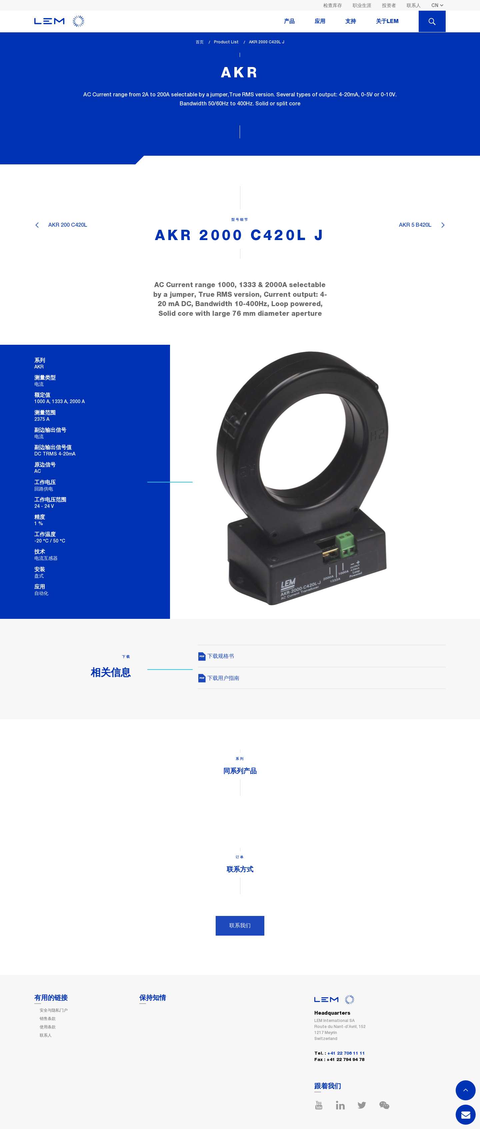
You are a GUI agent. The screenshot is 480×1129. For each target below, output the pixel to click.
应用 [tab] (320, 21)
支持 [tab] (350, 21)
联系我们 (240, 925)
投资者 (389, 5)
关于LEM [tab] (387, 21)
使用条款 (48, 1027)
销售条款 (48, 1019)
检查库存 (332, 5)
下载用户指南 (218, 678)
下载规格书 (216, 656)
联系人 (414, 5)
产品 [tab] (289, 21)
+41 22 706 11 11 (346, 1053)
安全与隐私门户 (54, 1010)
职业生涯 (362, 5)
